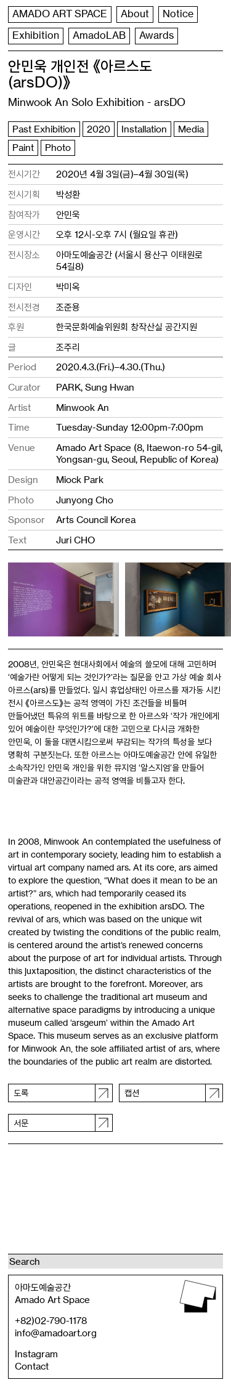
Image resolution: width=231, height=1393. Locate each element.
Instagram (36, 1354)
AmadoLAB (99, 35)
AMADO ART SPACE (59, 14)
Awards (156, 35)
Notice (178, 14)
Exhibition (35, 35)
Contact (32, 1366)
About (135, 14)
